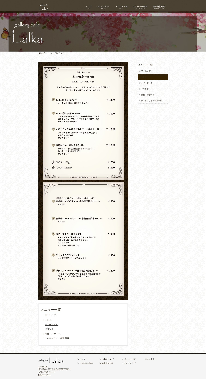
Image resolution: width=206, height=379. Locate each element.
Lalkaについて (108, 359)
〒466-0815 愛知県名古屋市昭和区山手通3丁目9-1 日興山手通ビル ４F (54, 369)
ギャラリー (151, 359)
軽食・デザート (52, 334)
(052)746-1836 (44, 375)
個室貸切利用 (107, 363)
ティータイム (51, 324)
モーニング (50, 315)
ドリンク (49, 329)
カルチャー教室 (86, 363)
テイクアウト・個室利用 (57, 338)
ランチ (48, 320)
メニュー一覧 (51, 309)
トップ (82, 359)
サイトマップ (130, 363)
